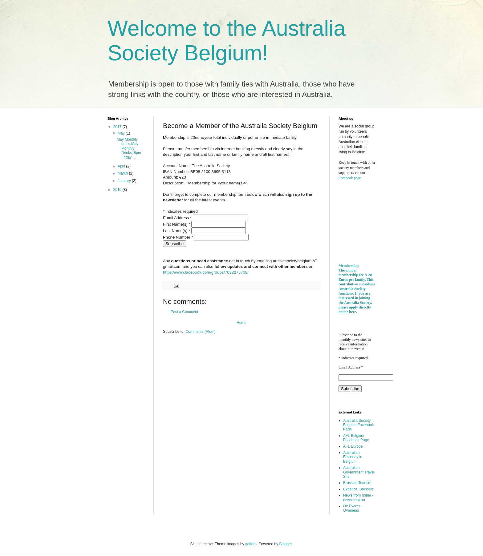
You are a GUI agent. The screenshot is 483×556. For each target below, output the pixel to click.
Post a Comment (184, 312)
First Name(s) (177, 224)
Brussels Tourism (357, 483)
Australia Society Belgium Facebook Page (358, 425)
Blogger (285, 544)
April (122, 166)
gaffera (251, 544)
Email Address (178, 218)
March (123, 173)
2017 (118, 127)
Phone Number (178, 237)
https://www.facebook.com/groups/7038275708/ (206, 272)
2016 (118, 189)
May (122, 133)
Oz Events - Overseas (353, 508)
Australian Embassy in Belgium (352, 457)
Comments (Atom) (200, 331)
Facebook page (350, 178)
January (125, 181)
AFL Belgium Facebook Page (356, 437)
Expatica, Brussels (358, 489)
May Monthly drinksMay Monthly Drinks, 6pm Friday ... (129, 148)
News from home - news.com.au (358, 497)
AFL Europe (353, 446)
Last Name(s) (177, 230)
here (352, 312)
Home (241, 322)
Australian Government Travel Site (359, 472)
